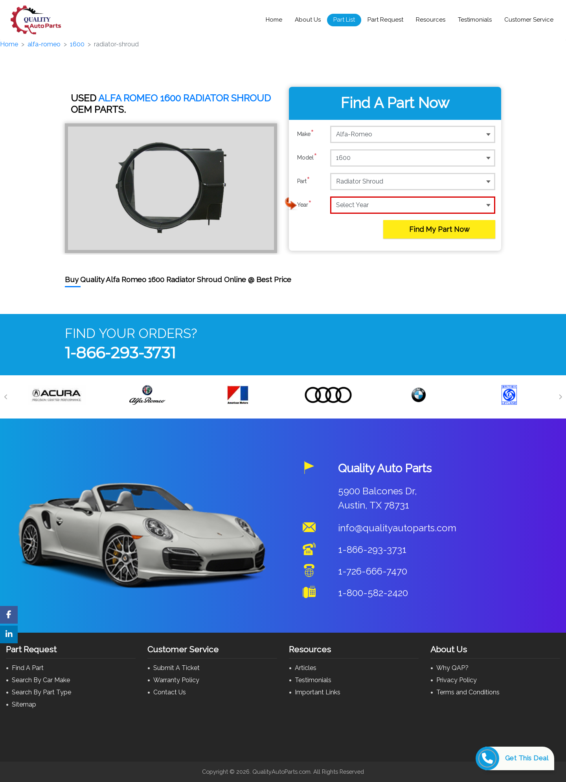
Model (307, 157)
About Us (308, 19)
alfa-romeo (44, 44)
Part (303, 181)
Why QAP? (452, 668)
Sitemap (24, 704)
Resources (430, 19)
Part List (344, 19)
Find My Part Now (439, 229)
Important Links (317, 692)
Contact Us (169, 692)
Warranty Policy (176, 680)
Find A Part (28, 668)
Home (274, 19)
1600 (77, 44)
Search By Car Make (41, 680)
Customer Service (528, 19)
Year (304, 204)
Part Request (385, 19)
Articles (305, 668)
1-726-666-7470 (372, 571)
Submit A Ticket (176, 668)
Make (305, 134)
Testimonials (475, 19)
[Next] (560, 397)
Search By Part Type (41, 692)
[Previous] (6, 397)
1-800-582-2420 (373, 592)
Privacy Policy (456, 680)
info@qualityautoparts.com (397, 528)
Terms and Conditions (468, 692)
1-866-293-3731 (120, 352)
